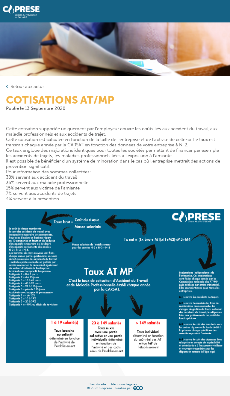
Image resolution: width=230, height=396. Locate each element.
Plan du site (97, 384)
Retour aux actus (27, 86)
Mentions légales (124, 384)
